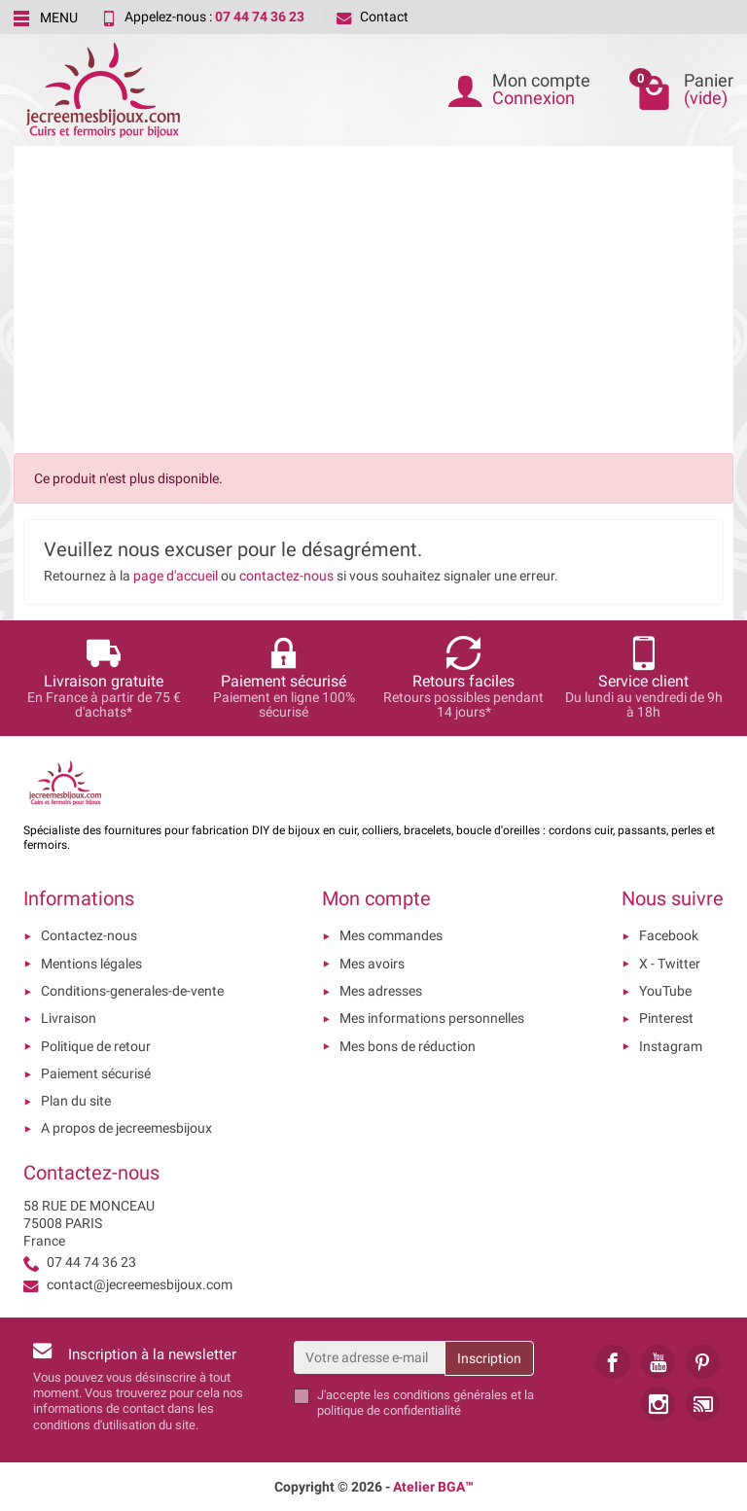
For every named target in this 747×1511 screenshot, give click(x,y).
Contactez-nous (89, 935)
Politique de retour (96, 1046)
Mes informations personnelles (431, 1018)
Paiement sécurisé (96, 1073)
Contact (373, 16)
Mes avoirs (372, 963)
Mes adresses (380, 991)
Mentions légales (91, 963)
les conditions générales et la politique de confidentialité (425, 1403)
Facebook (668, 935)
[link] (612, 1362)
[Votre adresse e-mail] (369, 1357)
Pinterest (666, 1018)
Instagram (670, 1046)
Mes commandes (391, 935)
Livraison (68, 1018)
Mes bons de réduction (407, 1046)
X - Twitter (669, 963)
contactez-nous (286, 575)
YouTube (665, 991)
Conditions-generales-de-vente (132, 991)
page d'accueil (175, 575)
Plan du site (76, 1100)
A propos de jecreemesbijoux (126, 1128)
